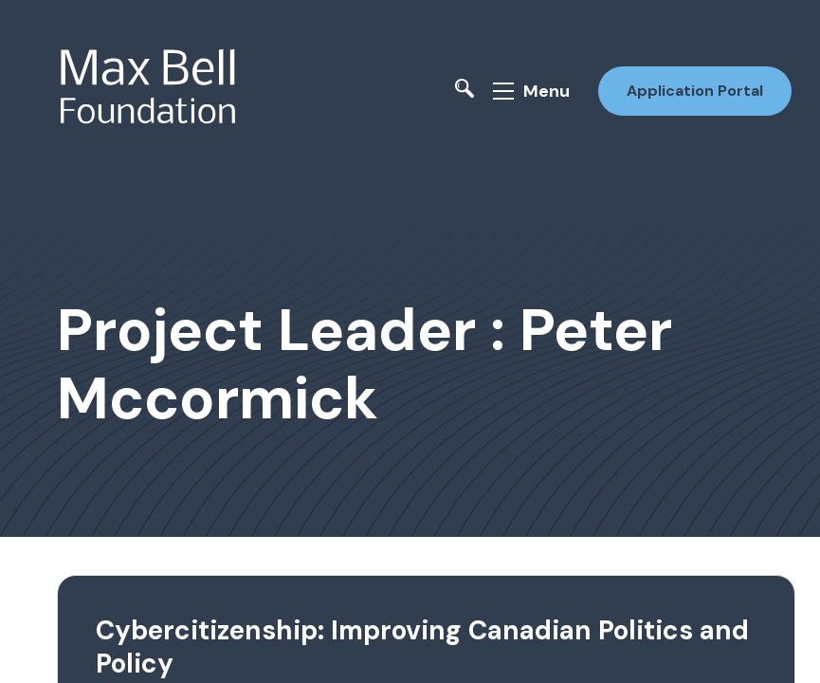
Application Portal (695, 91)
